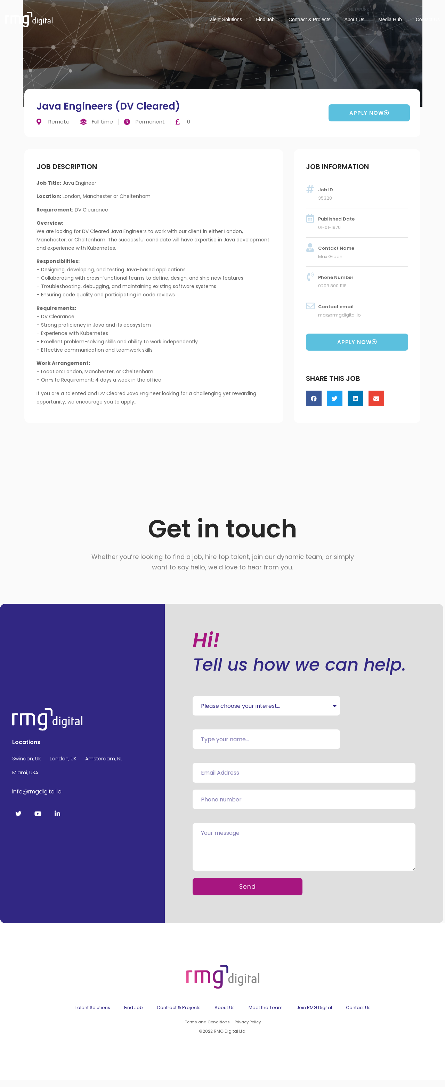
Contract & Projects (310, 19)
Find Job (265, 19)
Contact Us (428, 19)
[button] (314, 398)
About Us (354, 19)
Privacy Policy (247, 1029)
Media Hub (390, 19)
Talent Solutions (225, 19)
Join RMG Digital (314, 1015)
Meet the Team (266, 1015)
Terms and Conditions (207, 1029)
